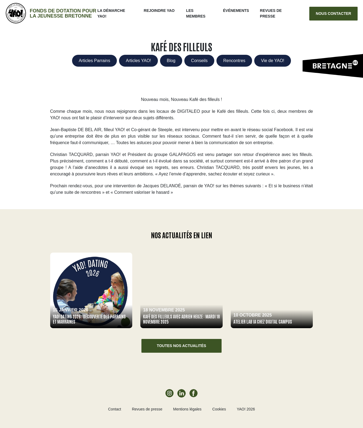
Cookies (219, 409)
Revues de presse (147, 409)
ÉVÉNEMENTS (236, 10)
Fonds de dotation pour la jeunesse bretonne (63, 13)
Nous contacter (333, 13)
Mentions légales (187, 409)
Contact (114, 409)
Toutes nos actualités (181, 346)
